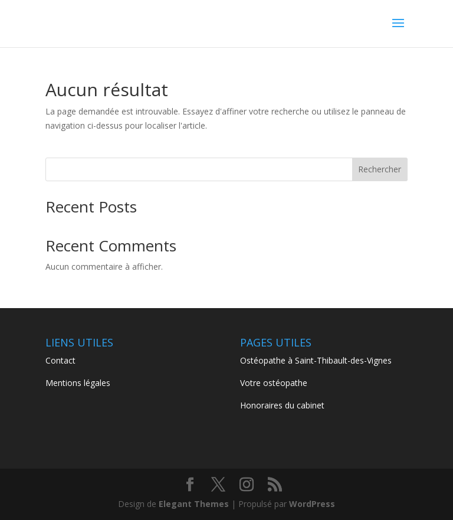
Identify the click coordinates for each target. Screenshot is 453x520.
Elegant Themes (194, 503)
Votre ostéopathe (273, 382)
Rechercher (379, 169)
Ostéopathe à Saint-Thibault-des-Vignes (316, 360)
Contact (60, 360)
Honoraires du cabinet (282, 405)
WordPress (312, 503)
